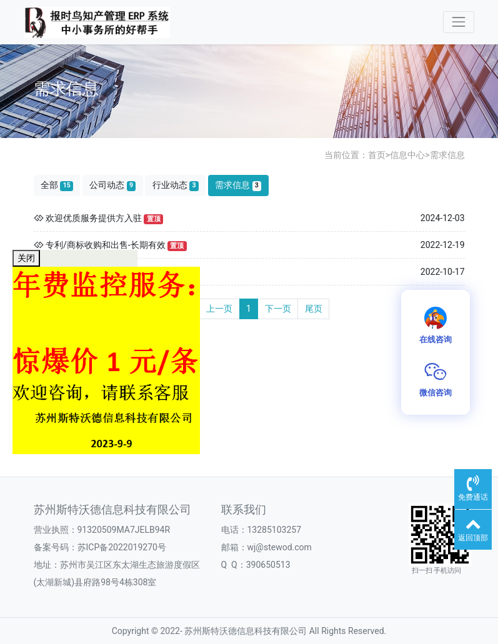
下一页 (278, 309)
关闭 (26, 258)
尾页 (313, 309)
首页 (377, 155)
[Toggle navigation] (458, 22)
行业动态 (175, 185)
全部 (57, 185)
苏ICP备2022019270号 (121, 547)
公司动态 (112, 185)
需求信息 (447, 155)
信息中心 (407, 155)
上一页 (219, 309)
